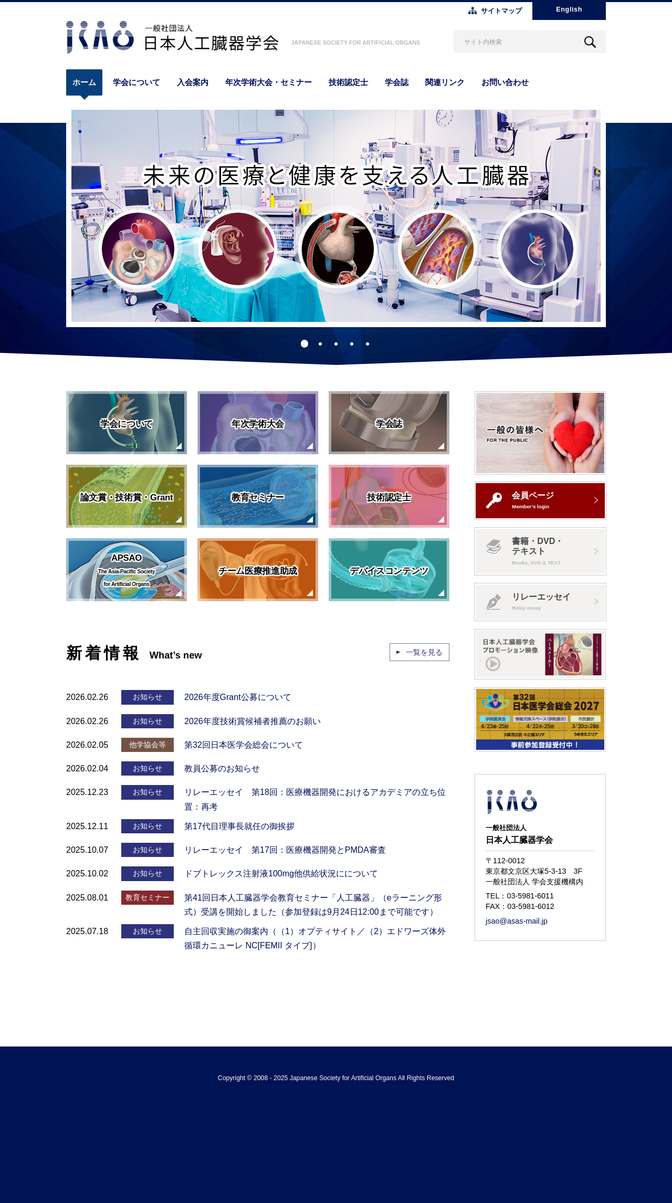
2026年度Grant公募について (237, 697)
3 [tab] (336, 344)
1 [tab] (304, 344)
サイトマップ (501, 11)
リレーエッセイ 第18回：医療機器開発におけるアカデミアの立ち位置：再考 (315, 799)
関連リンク (445, 82)
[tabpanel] (336, 216)
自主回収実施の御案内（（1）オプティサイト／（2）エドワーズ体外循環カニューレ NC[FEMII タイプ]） (315, 938)
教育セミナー (147, 897)
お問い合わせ (505, 82)
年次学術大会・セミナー (268, 82)
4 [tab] (351, 344)
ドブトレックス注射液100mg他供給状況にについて (281, 873)
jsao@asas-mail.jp (517, 921)
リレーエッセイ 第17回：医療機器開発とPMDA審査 (285, 849)
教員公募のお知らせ (222, 768)
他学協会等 (147, 744)
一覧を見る (424, 652)
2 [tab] (320, 344)
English (569, 9)
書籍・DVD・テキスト (524, 551)
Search (590, 41)
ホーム (84, 82)
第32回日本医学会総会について (243, 744)
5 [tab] (367, 344)
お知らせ (147, 697)
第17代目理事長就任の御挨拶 (239, 826)
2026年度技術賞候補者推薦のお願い (252, 721)
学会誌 (396, 82)
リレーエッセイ (528, 601)
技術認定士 (348, 82)
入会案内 (192, 82)
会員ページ (520, 499)
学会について (136, 82)
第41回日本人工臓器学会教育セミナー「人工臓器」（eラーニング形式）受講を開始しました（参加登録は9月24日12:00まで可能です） (313, 904)
